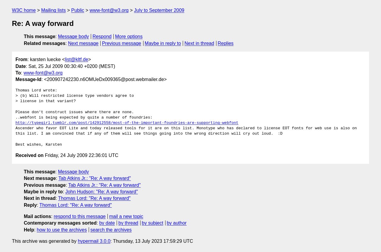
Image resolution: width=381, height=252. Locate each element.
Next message (83, 43)
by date (107, 222)
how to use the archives (62, 229)
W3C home (24, 10)
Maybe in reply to (163, 43)
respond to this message (79, 216)
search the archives (111, 229)
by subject (152, 222)
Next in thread (199, 43)
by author (177, 222)
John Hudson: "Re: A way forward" (101, 191)
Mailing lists (53, 10)
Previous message (121, 43)
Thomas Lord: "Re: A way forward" (94, 198)
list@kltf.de (76, 59)
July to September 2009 (159, 10)
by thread (128, 222)
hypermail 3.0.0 (94, 241)
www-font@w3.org (109, 10)
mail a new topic (126, 216)
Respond (102, 36)
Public (77, 10)
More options (129, 36)
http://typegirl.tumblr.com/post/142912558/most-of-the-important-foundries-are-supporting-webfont (126, 123)
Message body (73, 36)
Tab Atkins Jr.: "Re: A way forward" (94, 178)
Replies (225, 43)
